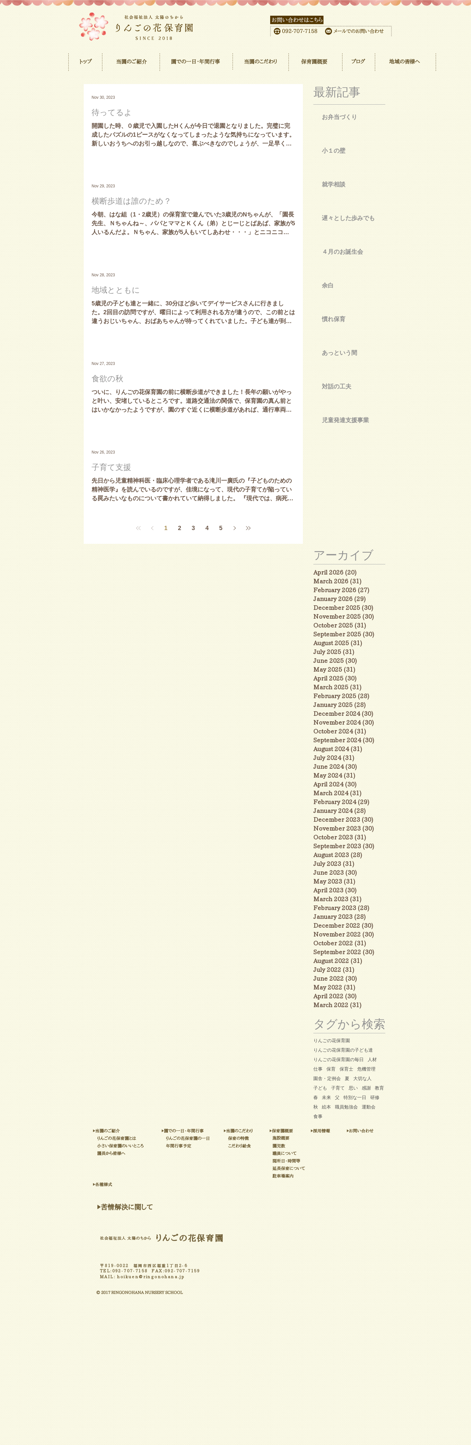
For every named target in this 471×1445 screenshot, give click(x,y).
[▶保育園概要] (298, 1131)
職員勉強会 (346, 1107)
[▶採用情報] (334, 1131)
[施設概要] (294, 1138)
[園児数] (289, 1146)
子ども (320, 1088)
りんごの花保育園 (331, 1040)
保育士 (346, 1069)
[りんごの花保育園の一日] (222, 1139)
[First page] (138, 528)
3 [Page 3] (193, 528)
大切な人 (362, 1078)
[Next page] (234, 528)
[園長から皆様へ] (133, 1154)
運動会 (368, 1107)
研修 (374, 1097)
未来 (326, 1097)
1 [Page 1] (165, 528)
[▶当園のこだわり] (260, 1131)
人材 (372, 1059)
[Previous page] (152, 528)
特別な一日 (354, 1097)
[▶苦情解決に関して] (124, 1207)
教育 (379, 1088)
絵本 (326, 1107)
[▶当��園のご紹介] (128, 1131)
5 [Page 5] (220, 528)
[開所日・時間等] (307, 1161)
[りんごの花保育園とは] (147, 1139)
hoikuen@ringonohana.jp (151, 1277)
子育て (338, 1088)
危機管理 (366, 1069)
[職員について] (302, 1154)
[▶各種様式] (128, 1185)
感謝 (366, 1088)
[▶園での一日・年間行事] (216, 1131)
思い (353, 1088)
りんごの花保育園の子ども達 (343, 1050)
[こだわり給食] (257, 1146)
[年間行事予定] (198, 1146)
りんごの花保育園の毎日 (338, 1059)
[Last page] (248, 528)
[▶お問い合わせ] (380, 1131)
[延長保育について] (313, 1169)
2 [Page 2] (179, 528)
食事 (318, 1116)
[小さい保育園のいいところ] (156, 1146)
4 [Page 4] (207, 528)
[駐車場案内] (313, 1176)
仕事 (318, 1069)
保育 (331, 1069)
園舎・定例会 (327, 1078)
